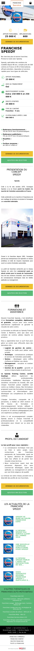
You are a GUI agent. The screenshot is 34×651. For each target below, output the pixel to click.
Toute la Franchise (17, 643)
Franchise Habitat (17, 639)
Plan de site (22, 632)
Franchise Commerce (17, 636)
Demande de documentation (17, 42)
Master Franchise (17, 641)
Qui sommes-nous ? (20, 628)
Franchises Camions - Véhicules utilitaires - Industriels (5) (17, 599)
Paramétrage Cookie (9, 630)
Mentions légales (23, 630)
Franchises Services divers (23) (17, 617)
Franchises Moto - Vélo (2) (17, 614)
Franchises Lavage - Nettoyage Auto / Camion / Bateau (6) (17, 604)
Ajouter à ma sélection (17, 160)
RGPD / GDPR (12, 632)
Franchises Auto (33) (17, 596)
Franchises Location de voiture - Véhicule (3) (17, 612)
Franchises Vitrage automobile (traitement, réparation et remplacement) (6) (17, 620)
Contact (8, 628)
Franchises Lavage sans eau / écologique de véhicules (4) (17, 608)
